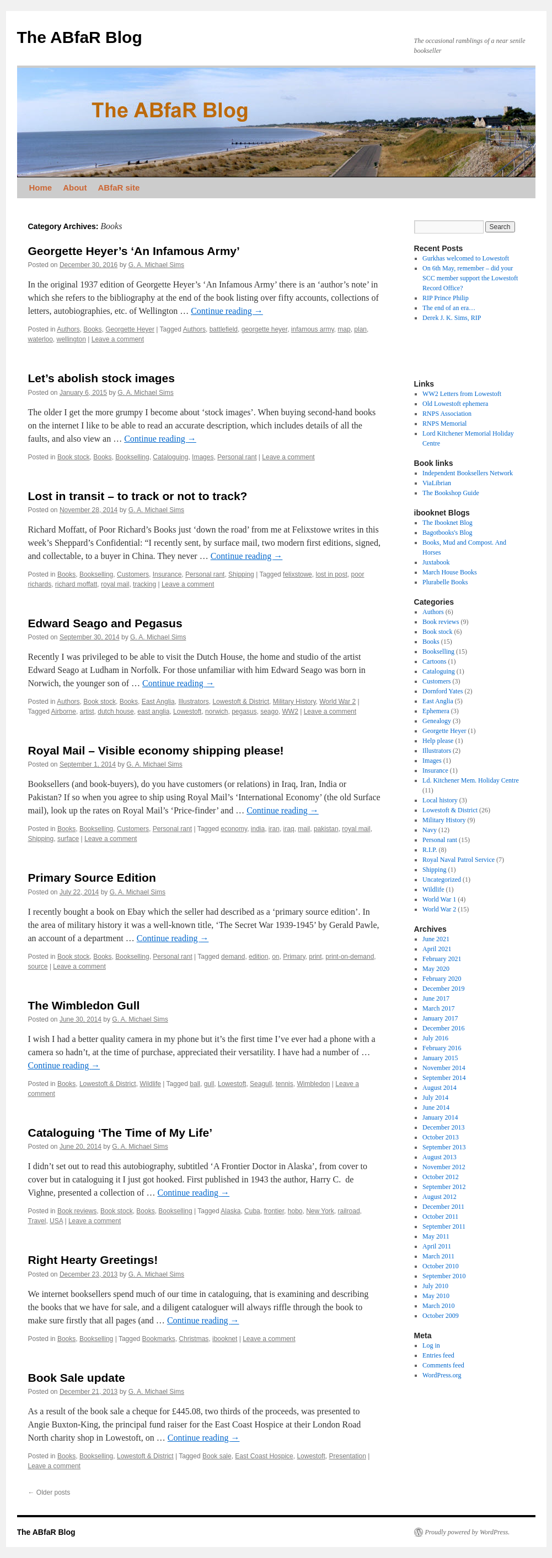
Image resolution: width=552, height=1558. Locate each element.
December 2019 (443, 988)
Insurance (167, 574)
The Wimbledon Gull (84, 1005)
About (75, 187)
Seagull (261, 1084)
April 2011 (436, 1246)
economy (234, 829)
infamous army (312, 329)
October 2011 (440, 1216)
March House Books (449, 572)
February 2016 (441, 1048)
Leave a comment (118, 339)
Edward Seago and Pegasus (105, 623)
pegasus (244, 711)
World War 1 (439, 899)
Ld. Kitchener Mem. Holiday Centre (470, 780)
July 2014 (435, 1097)
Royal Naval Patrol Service (458, 860)
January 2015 (440, 1058)
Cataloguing (170, 457)
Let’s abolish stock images (101, 378)
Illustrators (193, 701)
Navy (429, 830)
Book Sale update (76, 1377)
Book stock (73, 457)
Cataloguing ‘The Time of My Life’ (120, 1132)
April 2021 (436, 949)
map (343, 329)
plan (360, 329)
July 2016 (435, 1038)
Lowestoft (187, 711)
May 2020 (435, 969)
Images (202, 457)
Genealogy (436, 721)
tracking (144, 584)
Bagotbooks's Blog (447, 532)
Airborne (63, 711)
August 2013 (439, 1157)
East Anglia (158, 701)
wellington (71, 339)
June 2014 (435, 1107)
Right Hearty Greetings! (93, 1259)
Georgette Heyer (129, 329)
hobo (295, 1211)
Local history (440, 800)
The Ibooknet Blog (447, 522)
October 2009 (440, 1316)
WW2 (290, 711)
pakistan (326, 829)
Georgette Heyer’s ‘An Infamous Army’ (134, 251)
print (315, 956)
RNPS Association (446, 413)
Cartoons (434, 661)
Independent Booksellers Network (467, 473)
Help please (437, 741)
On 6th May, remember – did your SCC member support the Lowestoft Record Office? (470, 278)
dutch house (115, 711)
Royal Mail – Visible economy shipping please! (156, 750)
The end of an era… (448, 308)
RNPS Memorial (444, 423)
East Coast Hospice (264, 1456)
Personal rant (236, 457)
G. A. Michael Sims (156, 265)
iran (274, 829)
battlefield (224, 329)
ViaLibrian (436, 483)
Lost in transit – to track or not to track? (138, 496)
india (258, 829)
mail (304, 829)
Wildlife (150, 1084)
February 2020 (441, 978)
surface (68, 839)
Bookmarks (158, 1339)
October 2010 (440, 1266)
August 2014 (439, 1088)
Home (40, 187)
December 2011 (443, 1206)
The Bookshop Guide (450, 493)
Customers (133, 574)
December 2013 (443, 1127)
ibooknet (224, 1339)
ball (195, 1084)
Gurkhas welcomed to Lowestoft (465, 258)
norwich (216, 711)
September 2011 (443, 1226)
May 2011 (435, 1236)
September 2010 (443, 1276)
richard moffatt (76, 584)
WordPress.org (441, 1375)
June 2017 (435, 998)
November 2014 (443, 1068)
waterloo (40, 339)
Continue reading (227, 311)
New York (320, 1211)
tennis (284, 1084)
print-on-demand (349, 956)
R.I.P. (429, 850)
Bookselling (132, 457)
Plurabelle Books (445, 582)
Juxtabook (435, 562)
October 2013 (440, 1137)
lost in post (331, 574)
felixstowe (297, 574)
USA (56, 1221)
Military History (294, 701)
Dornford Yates (442, 691)
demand (233, 956)
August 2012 (439, 1197)
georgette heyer (264, 329)
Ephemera (435, 711)
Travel (37, 1221)
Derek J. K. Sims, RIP (451, 318)
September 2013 (443, 1147)
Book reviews (77, 1211)
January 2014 (440, 1117)
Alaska (230, 1211)
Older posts (49, 1492)
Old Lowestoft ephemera (455, 404)
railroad (349, 1211)
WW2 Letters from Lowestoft (461, 394)
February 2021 (441, 959)
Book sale (217, 1456)
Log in (431, 1345)
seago (269, 711)
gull (209, 1084)
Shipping (241, 574)
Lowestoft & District (240, 701)
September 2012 (443, 1187)
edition (258, 956)
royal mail (115, 584)
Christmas (193, 1339)
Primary (294, 956)
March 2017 (438, 1008)
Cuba (252, 1211)
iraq (288, 829)
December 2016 (443, 1028)
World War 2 (337, 701)
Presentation (347, 1456)
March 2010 (438, 1306)
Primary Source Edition (92, 877)
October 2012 (440, 1177)
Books (92, 329)
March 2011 (438, 1256)
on (275, 956)
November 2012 (443, 1167)
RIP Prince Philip (445, 298)
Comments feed (443, 1365)
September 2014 (443, 1078)
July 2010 (435, 1286)
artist (87, 711)
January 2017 (440, 1018)
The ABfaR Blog (79, 37)
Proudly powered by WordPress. (467, 1532)
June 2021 (435, 939)
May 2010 (435, 1296)
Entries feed (438, 1355)
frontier (274, 1211)
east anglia (153, 711)
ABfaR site (119, 187)
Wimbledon (313, 1084)
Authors (68, 329)
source (38, 966)
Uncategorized (441, 879)
